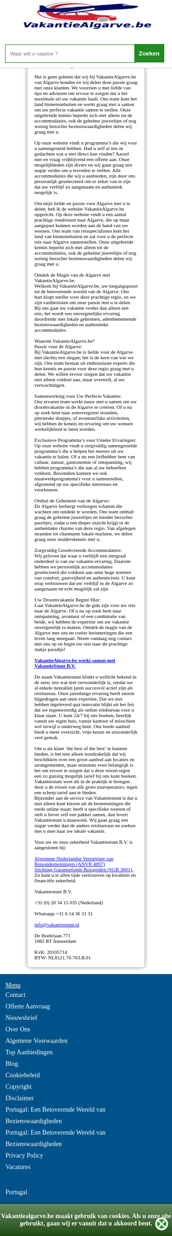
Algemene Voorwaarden (36, 1040)
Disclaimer (19, 1098)
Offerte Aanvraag (28, 1006)
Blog (12, 1063)
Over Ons (18, 1029)
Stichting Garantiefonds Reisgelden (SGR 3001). (83, 869)
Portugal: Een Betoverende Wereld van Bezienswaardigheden (55, 1115)
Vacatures (18, 1167)
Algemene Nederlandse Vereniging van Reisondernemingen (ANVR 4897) (73, 861)
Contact (16, 994)
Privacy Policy (24, 1155)
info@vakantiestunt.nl (56, 924)
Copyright (19, 1086)
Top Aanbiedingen (29, 1052)
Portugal (16, 1192)
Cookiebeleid (23, 1075)
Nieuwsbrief (21, 1017)
